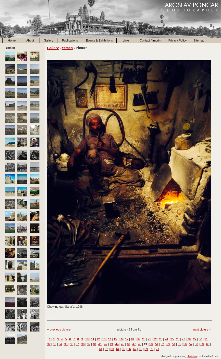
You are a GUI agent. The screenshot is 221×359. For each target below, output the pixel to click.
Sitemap (199, 40)
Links (126, 40)
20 (143, 339)
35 (65, 344)
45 (122, 344)
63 (112, 349)
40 (94, 344)
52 (162, 344)
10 (86, 339)
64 (117, 349)
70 (151, 349)
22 (155, 339)
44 (117, 344)
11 (92, 339)
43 (111, 344)
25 (171, 339)
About (30, 40)
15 (115, 339)
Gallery (48, 40)
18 (132, 339)
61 (100, 349)
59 (202, 344)
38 (83, 344)
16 (121, 339)
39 (88, 344)
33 (54, 344)
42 (105, 344)
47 (133, 344)
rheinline (192, 356)
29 (194, 339)
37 (77, 344)
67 (134, 349)
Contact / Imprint (150, 40)
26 (177, 339)
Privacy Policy (177, 40)
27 (183, 339)
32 (48, 344)
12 (98, 339)
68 (140, 349)
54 (173, 344)
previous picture (60, 329)
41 (99, 344)
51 (156, 344)
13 (104, 339)
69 (146, 349)
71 (157, 349)
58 (196, 344)
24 (166, 339)
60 (207, 344)
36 (71, 344)
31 (206, 339)
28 (189, 339)
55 (179, 344)
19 (138, 339)
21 (149, 339)
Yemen (67, 48)
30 (200, 339)
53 (168, 344)
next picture (201, 329)
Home (12, 40)
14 (109, 339)
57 (190, 344)
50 (151, 344)
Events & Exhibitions (99, 40)
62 (106, 349)
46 (128, 344)
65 (123, 349)
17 (126, 339)
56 (185, 344)
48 (139, 344)
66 (129, 349)
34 (60, 344)
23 (160, 339)
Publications (70, 40)
